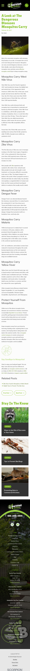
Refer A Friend (15, 554)
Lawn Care (15, 538)
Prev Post (7, 393)
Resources (15, 549)
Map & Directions (15, 582)
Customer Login (15, 562)
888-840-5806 (15, 516)
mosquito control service (16, 369)
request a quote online (21, 373)
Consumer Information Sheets (15, 552)
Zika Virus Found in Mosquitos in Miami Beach (15, 383)
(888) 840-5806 (12, 371)
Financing (15, 560)
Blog (15, 557)
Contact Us (15, 565)
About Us (15, 546)
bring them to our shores (15, 313)
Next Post (20, 393)
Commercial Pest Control (15, 543)
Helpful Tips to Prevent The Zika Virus (13, 386)
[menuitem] (15, 659)
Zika (13, 165)
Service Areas (15, 541)
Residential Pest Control (15, 535)
